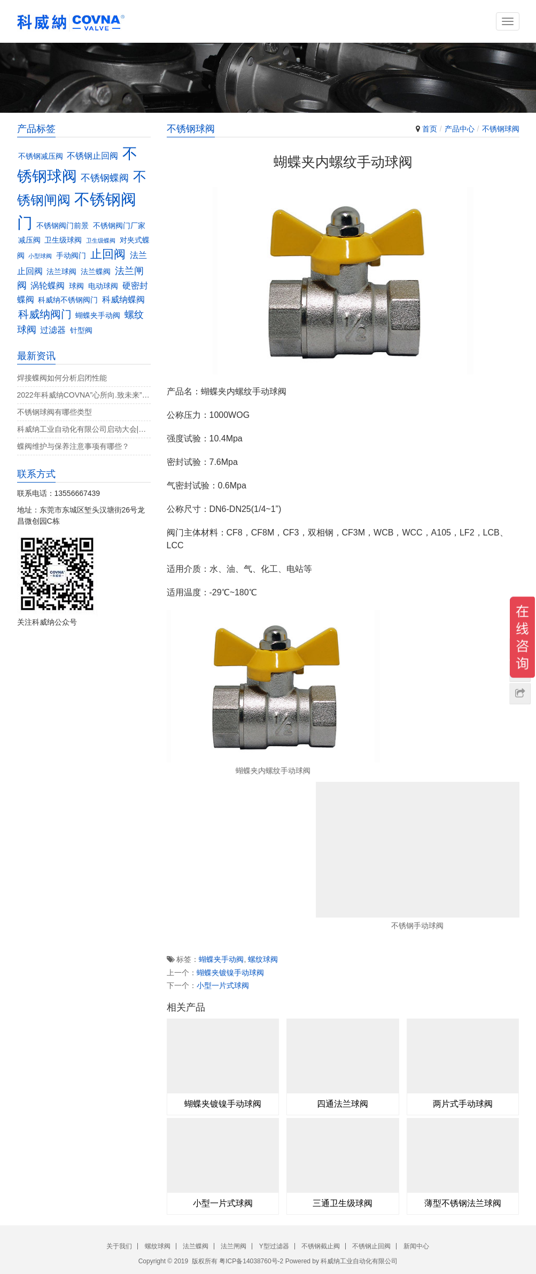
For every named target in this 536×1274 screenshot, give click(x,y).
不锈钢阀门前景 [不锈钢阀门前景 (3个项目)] (62, 226)
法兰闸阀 (233, 1246)
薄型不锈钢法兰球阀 (462, 1203)
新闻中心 (416, 1246)
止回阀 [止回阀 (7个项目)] (108, 254)
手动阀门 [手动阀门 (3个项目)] (71, 256)
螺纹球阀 (263, 959)
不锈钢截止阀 (320, 1246)
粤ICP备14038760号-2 (251, 1261)
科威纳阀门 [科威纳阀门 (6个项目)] (45, 314)
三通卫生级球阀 (342, 1203)
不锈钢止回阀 (371, 1246)
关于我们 (119, 1246)
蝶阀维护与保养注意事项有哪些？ (73, 446)
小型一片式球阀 (223, 985)
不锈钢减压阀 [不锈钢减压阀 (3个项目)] (40, 156)
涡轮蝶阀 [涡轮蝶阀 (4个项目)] (47, 285)
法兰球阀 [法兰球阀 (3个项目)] (61, 272)
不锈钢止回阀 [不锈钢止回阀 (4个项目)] (92, 155)
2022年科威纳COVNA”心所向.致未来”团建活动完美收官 (84, 395)
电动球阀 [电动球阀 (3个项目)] (103, 286)
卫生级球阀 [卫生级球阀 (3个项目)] (63, 240)
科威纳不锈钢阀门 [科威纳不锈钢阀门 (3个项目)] (68, 300)
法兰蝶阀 (195, 1246)
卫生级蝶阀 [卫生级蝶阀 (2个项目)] (100, 240)
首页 (429, 129)
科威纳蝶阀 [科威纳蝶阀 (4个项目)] (123, 299)
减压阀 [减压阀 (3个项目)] (29, 240)
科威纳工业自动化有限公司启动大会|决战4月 (84, 429)
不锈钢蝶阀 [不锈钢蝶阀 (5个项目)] (105, 177)
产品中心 (460, 129)
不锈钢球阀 (500, 129)
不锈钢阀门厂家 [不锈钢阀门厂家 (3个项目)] (119, 226)
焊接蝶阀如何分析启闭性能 (62, 378)
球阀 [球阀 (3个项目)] (76, 286)
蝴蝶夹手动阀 (221, 959)
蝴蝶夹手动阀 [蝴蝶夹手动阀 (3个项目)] (97, 316)
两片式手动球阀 (463, 1103)
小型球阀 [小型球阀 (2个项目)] (40, 256)
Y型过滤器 (274, 1246)
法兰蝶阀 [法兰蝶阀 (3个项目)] (96, 272)
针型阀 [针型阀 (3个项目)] (81, 331)
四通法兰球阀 (342, 1103)
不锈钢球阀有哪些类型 (54, 412)
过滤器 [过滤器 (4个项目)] (53, 330)
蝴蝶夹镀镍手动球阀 (230, 972)
